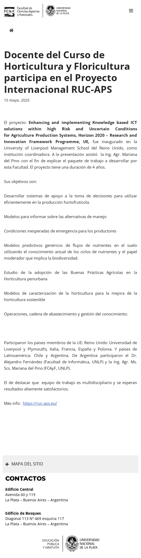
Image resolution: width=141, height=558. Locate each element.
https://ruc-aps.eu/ (40, 403)
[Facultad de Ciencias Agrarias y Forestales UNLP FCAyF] (37, 11)
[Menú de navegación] (131, 10)
